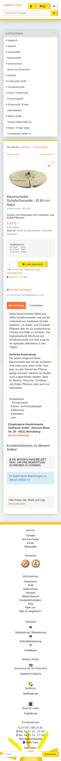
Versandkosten (14, 273)
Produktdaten (36, 305)
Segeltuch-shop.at (30, 673)
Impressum (30, 581)
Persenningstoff (14, 98)
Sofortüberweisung (30, 641)
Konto (30, 543)
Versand (30, 592)
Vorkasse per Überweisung (30, 632)
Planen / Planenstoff (17, 93)
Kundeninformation (30, 600)
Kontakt (30, 535)
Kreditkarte (30, 650)
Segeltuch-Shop (12, 5)
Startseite (25, 147)
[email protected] (18, 435)
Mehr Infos (32, 742)
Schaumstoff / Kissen (17, 104)
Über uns (30, 607)
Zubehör (11, 75)
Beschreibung (16, 305)
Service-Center (30, 539)
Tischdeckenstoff (15, 87)
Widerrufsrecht (30, 596)
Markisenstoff (13, 58)
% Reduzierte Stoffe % (18, 133)
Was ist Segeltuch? (30, 611)
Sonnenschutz (14, 63)
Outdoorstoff (13, 52)
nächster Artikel (46, 154)
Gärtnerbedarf (13, 110)
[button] (54, 6)
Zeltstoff (10, 46)
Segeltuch (12, 40)
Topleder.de (30, 713)
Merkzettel (31, 546)
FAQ (30, 604)
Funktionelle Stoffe (16, 81)
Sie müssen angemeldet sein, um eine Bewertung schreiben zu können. (27, 462)
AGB (30, 585)
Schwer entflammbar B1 (19, 122)
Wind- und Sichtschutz (18, 69)
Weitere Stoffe (14, 116)
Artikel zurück (13, 154)
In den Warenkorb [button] (32, 264)
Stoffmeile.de (30, 693)
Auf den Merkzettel (20, 289)
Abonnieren (50, 754)
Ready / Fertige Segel (17, 128)
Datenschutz (30, 589)
